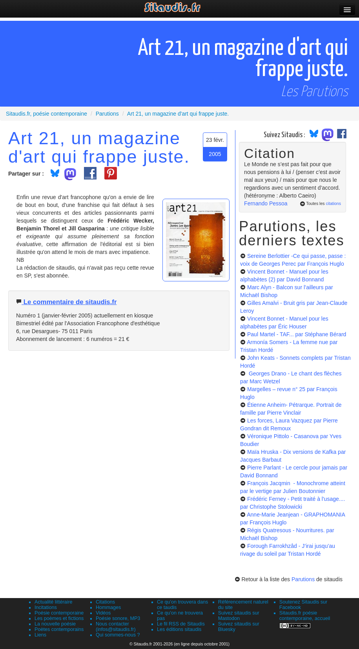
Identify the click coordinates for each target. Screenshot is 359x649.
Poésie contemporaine (59, 613)
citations (333, 203)
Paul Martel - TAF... (296, 334)
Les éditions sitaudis (179, 629)
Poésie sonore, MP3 (118, 618)
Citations (105, 602)
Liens (40, 635)
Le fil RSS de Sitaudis (181, 624)
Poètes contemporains (59, 629)
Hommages (108, 607)
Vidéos (103, 613)
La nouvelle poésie (55, 624)
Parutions (303, 579)
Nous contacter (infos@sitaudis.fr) (116, 626)
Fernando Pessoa (266, 203)
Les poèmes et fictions (59, 618)
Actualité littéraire (54, 602)
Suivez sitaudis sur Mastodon (238, 615)
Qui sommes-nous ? (118, 635)
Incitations (46, 607)
